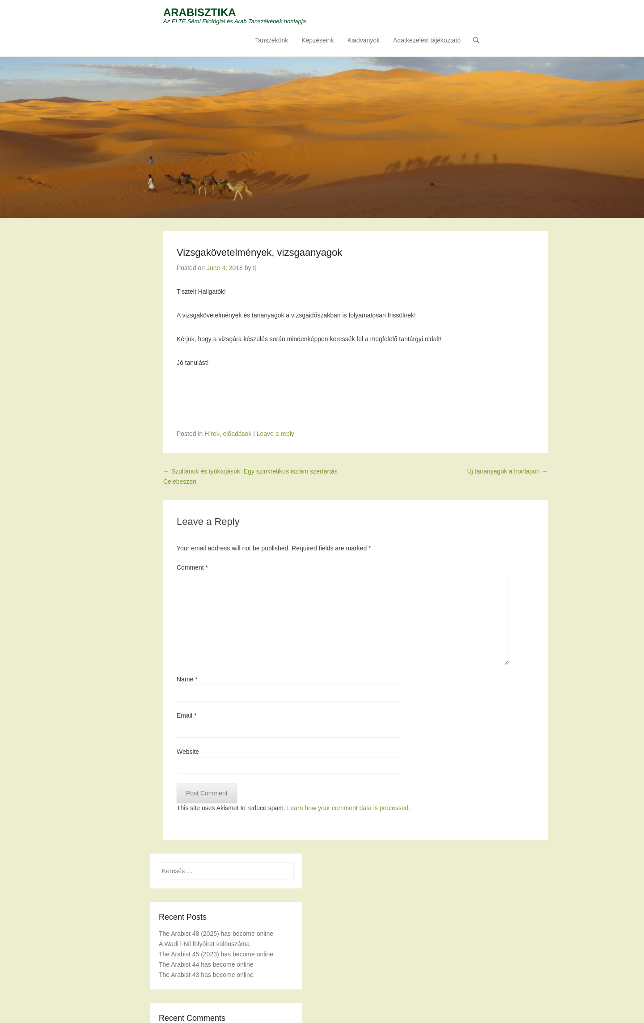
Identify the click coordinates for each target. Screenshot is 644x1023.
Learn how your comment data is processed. (348, 808)
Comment (192, 567)
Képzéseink (317, 40)
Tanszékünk (271, 40)
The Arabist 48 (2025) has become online (216, 933)
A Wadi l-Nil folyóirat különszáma (204, 943)
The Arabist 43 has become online (206, 975)
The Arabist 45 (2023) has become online (216, 954)
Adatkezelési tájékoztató (427, 40)
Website (188, 751)
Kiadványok (363, 40)
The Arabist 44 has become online (206, 964)
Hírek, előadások (227, 434)
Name (187, 679)
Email (186, 715)
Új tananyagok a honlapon (507, 471)
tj (254, 267)
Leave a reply (275, 434)
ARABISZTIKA (199, 12)
